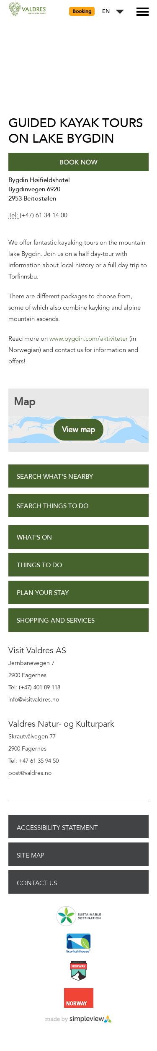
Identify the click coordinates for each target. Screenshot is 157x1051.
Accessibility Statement (57, 828)
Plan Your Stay (43, 593)
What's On (34, 538)
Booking (81, 11)
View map (78, 429)
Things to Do (39, 565)
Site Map (30, 855)
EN (106, 11)
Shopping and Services (56, 621)
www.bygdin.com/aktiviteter (88, 339)
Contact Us (37, 883)
